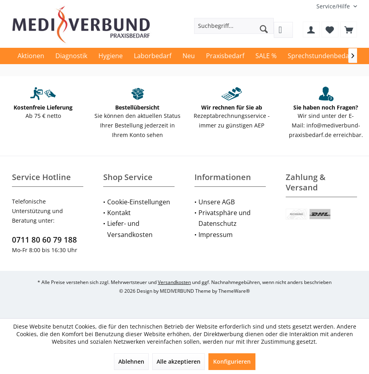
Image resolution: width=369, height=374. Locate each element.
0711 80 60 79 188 (44, 240)
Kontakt (119, 212)
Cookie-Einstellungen (138, 202)
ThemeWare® (234, 291)
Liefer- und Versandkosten (130, 229)
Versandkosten (174, 282)
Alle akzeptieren (178, 361)
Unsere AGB (216, 202)
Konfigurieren (232, 361)
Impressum (215, 234)
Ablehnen (131, 361)
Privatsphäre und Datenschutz (224, 218)
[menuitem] (333, 6)
